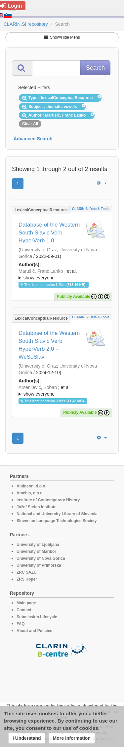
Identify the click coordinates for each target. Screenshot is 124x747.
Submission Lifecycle (37, 617)
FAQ (21, 624)
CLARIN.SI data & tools (90, 209)
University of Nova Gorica (41, 558)
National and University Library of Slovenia (57, 514)
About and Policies (34, 630)
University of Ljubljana (38, 544)
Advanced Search (33, 138)
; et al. (62, 274)
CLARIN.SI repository (26, 24)
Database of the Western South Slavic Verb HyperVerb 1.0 (49, 233)
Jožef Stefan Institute (37, 507)
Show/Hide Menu (62, 37)
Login (11, 6)
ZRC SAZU (27, 572)
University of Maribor (36, 551)
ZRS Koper (27, 579)
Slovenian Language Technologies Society (57, 520)
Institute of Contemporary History (48, 500)
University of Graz (38, 249)
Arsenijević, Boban (38, 387)
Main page (26, 603)
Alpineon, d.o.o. (31, 486)
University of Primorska (39, 565)
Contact (24, 610)
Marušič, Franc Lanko (41, 271)
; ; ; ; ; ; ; (62, 274)
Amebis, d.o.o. (30, 493)
